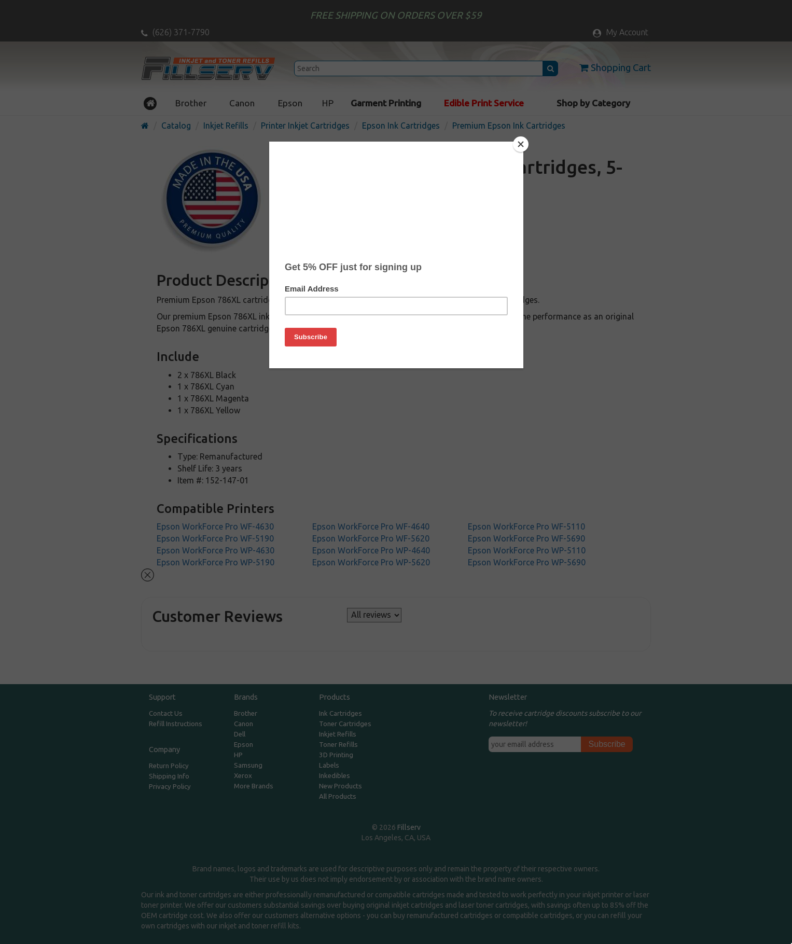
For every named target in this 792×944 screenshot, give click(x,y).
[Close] (521, 144)
